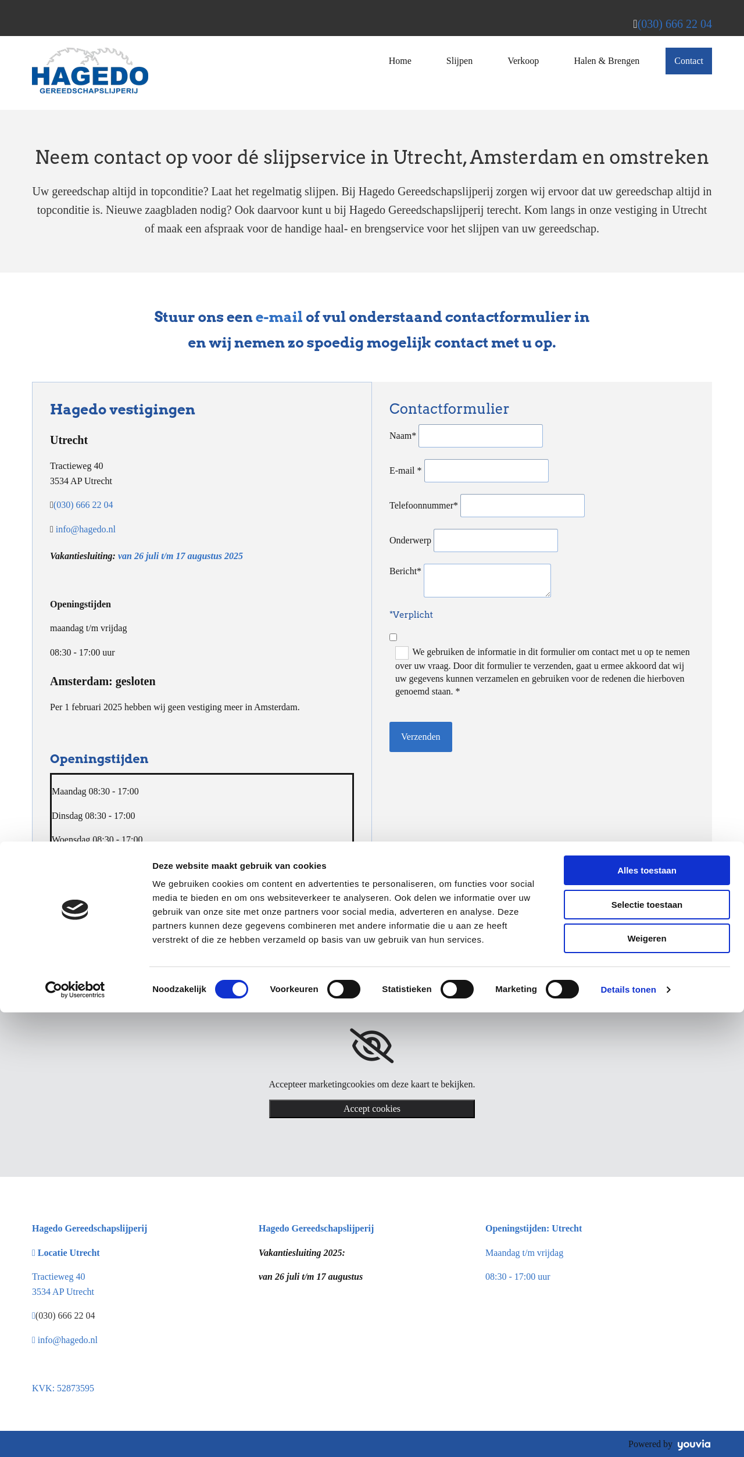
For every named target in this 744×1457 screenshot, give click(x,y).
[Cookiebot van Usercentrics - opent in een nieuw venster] (75, 1434)
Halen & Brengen (606, 61)
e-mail (279, 317)
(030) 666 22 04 (675, 23)
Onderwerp (410, 540)
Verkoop (523, 61)
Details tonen (628, 1434)
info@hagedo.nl (86, 529)
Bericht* (405, 571)
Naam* (402, 436)
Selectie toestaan (647, 1349)
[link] (372, 1046)
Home (400, 61)
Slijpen (459, 61)
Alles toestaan (647, 1315)
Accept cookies (372, 1109)
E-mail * (405, 470)
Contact (688, 61)
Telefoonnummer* (423, 505)
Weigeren (646, 1383)
